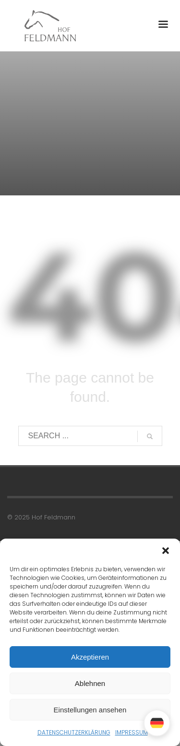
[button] (165, 550)
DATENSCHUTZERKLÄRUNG (73, 732)
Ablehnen (90, 683)
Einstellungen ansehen (90, 710)
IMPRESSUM (131, 732)
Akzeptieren (90, 657)
